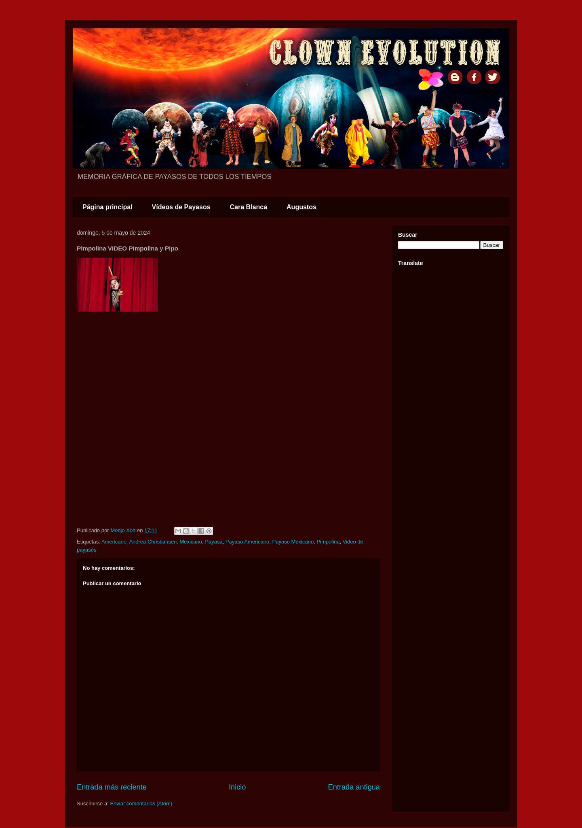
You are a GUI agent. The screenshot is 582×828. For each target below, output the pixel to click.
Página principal (107, 207)
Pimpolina (328, 542)
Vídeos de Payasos (181, 207)
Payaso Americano (247, 542)
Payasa (213, 542)
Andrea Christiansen (153, 542)
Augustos (301, 207)
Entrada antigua (354, 787)
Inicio (237, 787)
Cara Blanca (249, 207)
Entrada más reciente (112, 787)
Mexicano (190, 542)
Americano (114, 542)
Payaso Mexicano (293, 542)
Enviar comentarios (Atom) (141, 803)
